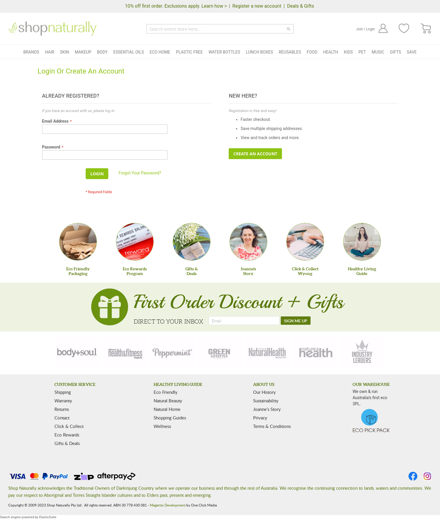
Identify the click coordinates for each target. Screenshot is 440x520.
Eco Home (160, 52)
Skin (64, 52)
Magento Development (167, 505)
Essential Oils (128, 52)
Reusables (290, 52)
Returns (61, 409)
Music (378, 52)
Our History (264, 392)
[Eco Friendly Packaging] (78, 241)
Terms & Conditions (272, 426)
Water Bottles (224, 52)
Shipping (62, 392)
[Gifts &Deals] (191, 241)
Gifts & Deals (67, 443)
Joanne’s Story (267, 409)
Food (312, 52)
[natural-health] (267, 352)
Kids (348, 52)
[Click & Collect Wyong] (305, 241)
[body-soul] (77, 352)
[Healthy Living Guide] (362, 241)
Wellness (162, 426)
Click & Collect (69, 426)
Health (330, 52)
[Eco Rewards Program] (134, 241)
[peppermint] (172, 352)
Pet (362, 52)
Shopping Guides (170, 418)
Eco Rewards (66, 435)
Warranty (63, 401)
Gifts (395, 52)
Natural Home (167, 409)
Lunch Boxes (259, 52)
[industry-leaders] (363, 352)
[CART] (426, 28)
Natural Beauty (168, 401)
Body (102, 52)
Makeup (83, 52)
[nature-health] (315, 352)
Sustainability (265, 401)
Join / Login (365, 29)
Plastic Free (189, 52)
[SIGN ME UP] (295, 320)
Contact (61, 418)
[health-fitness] (125, 352)
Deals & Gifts (300, 6)
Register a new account (257, 6)
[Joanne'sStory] (248, 241)
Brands (31, 52)
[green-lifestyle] (220, 352)
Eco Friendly (165, 392)
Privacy (260, 418)
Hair (49, 52)
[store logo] (52, 28)
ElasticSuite (47, 517)
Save (412, 52)
